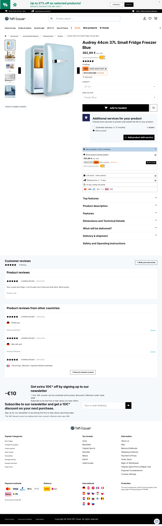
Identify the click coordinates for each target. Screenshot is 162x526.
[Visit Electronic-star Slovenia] (93, 505)
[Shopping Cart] (155, 18)
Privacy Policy (126, 491)
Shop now (128, 5)
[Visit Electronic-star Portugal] (88, 505)
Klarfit (85, 461)
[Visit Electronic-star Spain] (83, 495)
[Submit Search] (51, 18)
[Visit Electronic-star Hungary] (97, 495)
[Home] (8, 36)
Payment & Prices (128, 457)
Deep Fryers (10, 468)
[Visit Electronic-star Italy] (102, 489)
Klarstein (86, 454)
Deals (96, 28)
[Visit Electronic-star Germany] (83, 489)
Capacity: (86, 82)
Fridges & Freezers (58, 36)
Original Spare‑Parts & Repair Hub (136, 468)
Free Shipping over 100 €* (45, 11)
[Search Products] (84, 18)
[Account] (144, 18)
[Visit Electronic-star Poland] (102, 495)
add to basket (115, 107)
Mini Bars (72, 36)
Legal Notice (49, 521)
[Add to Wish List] (153, 108)
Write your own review (142, 262)
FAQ (123, 446)
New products (109, 28)
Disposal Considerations (131, 472)
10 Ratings (86, 64)
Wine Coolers (11, 454)
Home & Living (16, 36)
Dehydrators (10, 457)
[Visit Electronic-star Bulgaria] (93, 500)
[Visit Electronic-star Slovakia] (88, 495)
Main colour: (88, 93)
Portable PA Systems (14, 446)
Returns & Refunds (129, 450)
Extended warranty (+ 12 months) (110, 127)
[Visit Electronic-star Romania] (88, 500)
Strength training (12, 461)
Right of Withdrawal (130, 465)
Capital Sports (88, 450)
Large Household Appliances (36, 36)
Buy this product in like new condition (100, 154)
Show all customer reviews (83, 374)
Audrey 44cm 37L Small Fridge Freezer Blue (96, 36)
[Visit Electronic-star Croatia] (83, 500)
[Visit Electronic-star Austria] (88, 489)
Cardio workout (12, 450)
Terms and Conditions (30, 521)
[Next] (160, 28)
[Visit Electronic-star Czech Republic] (93, 495)
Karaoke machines (13, 465)
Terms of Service (139, 491)
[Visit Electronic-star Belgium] (102, 500)
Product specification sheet (90, 57)
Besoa (85, 457)
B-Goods (123, 28)
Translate (151, 333)
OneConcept (87, 465)
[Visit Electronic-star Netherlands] (83, 505)
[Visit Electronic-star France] (97, 489)
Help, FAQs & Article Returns (146, 11)
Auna (84, 443)
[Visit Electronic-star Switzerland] (93, 489)
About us (125, 443)
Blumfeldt (86, 446)
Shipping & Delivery (129, 454)
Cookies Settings (128, 476)
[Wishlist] (150, 18)
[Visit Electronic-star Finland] (97, 500)
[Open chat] (157, 521)
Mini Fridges (10, 443)
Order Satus (126, 461)
